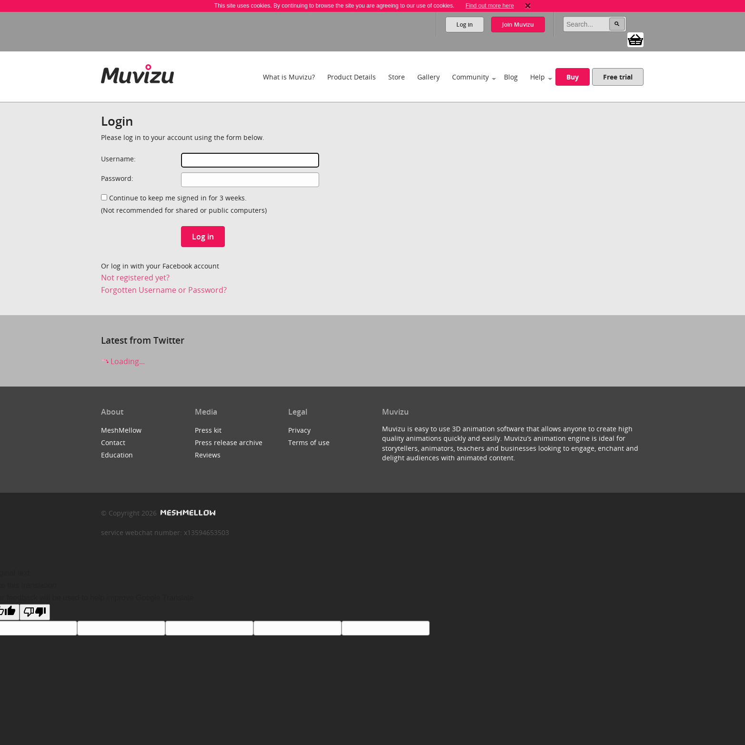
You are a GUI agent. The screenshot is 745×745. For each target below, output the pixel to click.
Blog (511, 76)
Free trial (618, 76)
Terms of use (309, 442)
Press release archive (228, 442)
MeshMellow (121, 430)
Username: (118, 158)
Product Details (351, 76)
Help (537, 76)
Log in (464, 24)
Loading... (123, 361)
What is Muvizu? (289, 76)
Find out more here (489, 5)
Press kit (208, 430)
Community (470, 76)
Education (117, 454)
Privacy (299, 430)
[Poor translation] (35, 612)
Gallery (428, 76)
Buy (572, 76)
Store (396, 76)
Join (518, 24)
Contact (113, 442)
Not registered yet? (135, 277)
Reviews (208, 454)
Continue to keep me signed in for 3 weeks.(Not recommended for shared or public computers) (184, 204)
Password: (117, 178)
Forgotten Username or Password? (164, 290)
